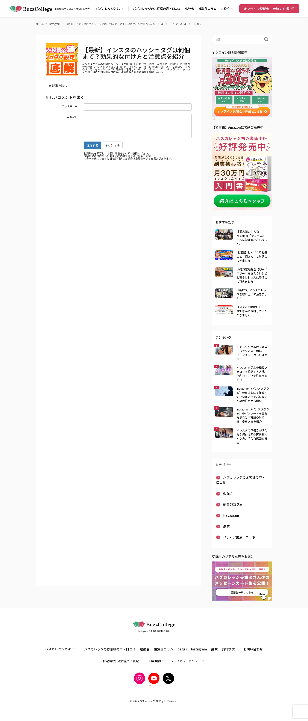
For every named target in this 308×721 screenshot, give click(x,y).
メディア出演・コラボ (239, 537)
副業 (226, 526)
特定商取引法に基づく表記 (121, 661)
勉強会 (189, 8)
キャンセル (112, 145)
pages (182, 649)
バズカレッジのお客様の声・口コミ (157, 8)
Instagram (231, 515)
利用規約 (155, 661)
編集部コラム (208, 8)
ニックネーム (69, 105)
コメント (72, 116)
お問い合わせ (253, 649)
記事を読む (58, 85)
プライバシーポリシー (186, 661)
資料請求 (228, 649)
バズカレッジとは (108, 8)
